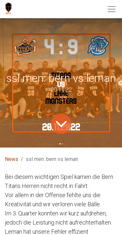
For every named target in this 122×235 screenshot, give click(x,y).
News (11, 159)
